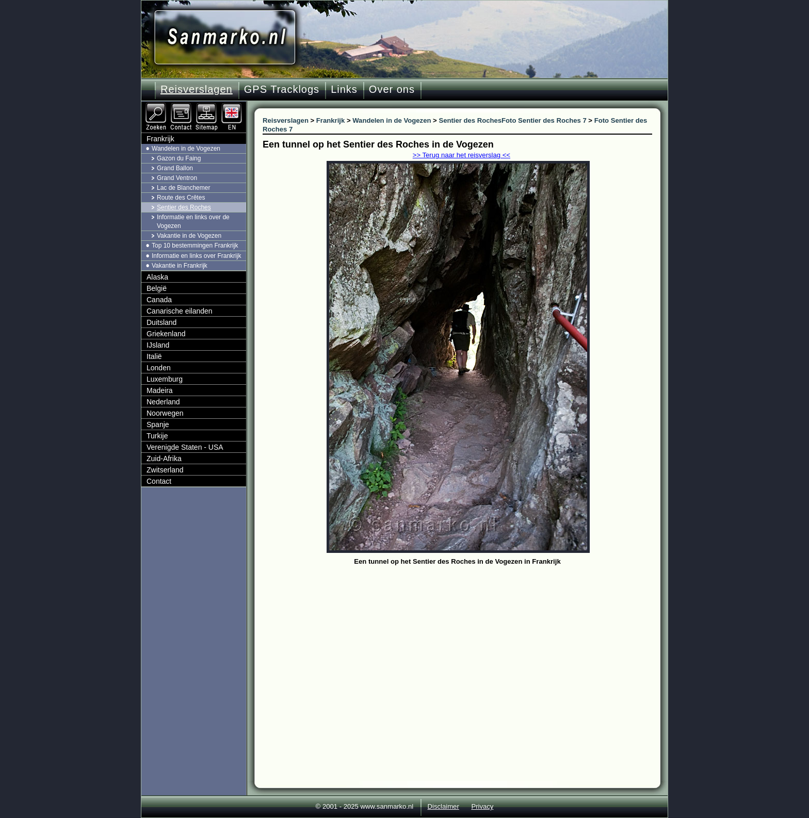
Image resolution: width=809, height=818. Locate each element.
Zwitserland (165, 470)
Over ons (392, 89)
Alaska (157, 277)
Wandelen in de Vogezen (186, 148)
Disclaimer (443, 806)
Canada (159, 300)
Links (344, 89)
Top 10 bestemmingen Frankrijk (195, 245)
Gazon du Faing (179, 158)
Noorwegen (165, 413)
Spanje (158, 424)
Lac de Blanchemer (183, 187)
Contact (159, 481)
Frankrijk (160, 139)
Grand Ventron (177, 178)
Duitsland (161, 322)
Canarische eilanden (180, 311)
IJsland (158, 345)
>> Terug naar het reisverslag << (461, 155)
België (157, 288)
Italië (154, 356)
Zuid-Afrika (164, 458)
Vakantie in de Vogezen (189, 235)
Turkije (157, 436)
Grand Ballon (175, 168)
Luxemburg (165, 379)
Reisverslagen (196, 89)
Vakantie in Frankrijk (179, 265)
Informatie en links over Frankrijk (196, 255)
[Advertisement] (465, 646)
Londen (159, 368)
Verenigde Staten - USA (185, 447)
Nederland (163, 402)
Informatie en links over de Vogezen (193, 222)
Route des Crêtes (181, 197)
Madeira (160, 390)
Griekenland (166, 334)
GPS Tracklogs (281, 89)
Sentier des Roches (184, 207)
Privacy (482, 806)
